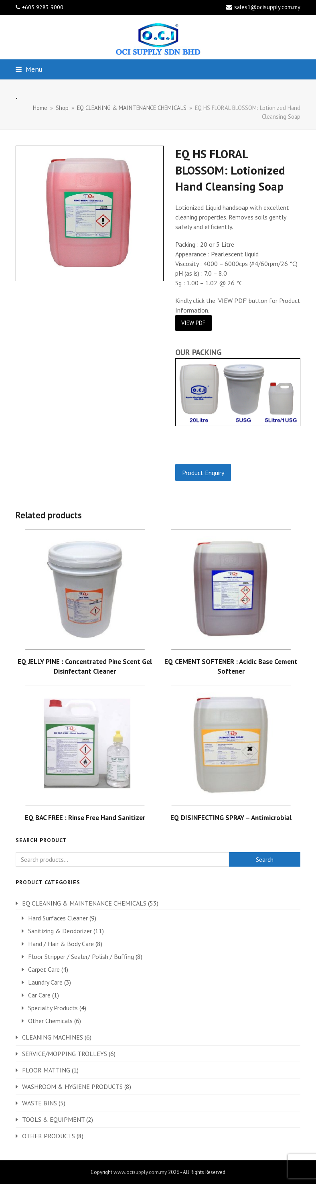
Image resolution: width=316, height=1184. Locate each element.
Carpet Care (44, 969)
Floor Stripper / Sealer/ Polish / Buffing (81, 956)
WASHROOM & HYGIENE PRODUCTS (72, 1086)
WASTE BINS (39, 1103)
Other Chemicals (50, 1021)
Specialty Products (53, 1008)
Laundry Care (45, 982)
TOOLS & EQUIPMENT (53, 1119)
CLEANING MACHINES (52, 1037)
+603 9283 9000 (42, 7)
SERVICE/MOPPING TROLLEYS (64, 1054)
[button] (29, 69)
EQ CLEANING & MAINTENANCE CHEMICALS (84, 903)
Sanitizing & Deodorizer (60, 931)
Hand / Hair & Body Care (61, 944)
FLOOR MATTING (46, 1070)
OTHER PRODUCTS (48, 1136)
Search (264, 859)
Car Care (39, 995)
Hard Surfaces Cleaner (58, 918)
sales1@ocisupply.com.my (267, 7)
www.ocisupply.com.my (140, 1172)
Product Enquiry (203, 473)
